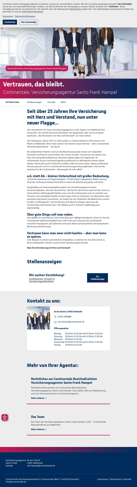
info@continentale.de (16, 481)
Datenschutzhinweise (25, 16)
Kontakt (127, 479)
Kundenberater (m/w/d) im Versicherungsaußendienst (42, 280)
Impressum (8, 16)
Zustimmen (9, 22)
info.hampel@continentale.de (71, 322)
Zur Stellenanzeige (97, 277)
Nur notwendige (28, 22)
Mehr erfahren (37, 398)
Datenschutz (75, 9)
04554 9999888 (64, 317)
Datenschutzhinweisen (32, 11)
